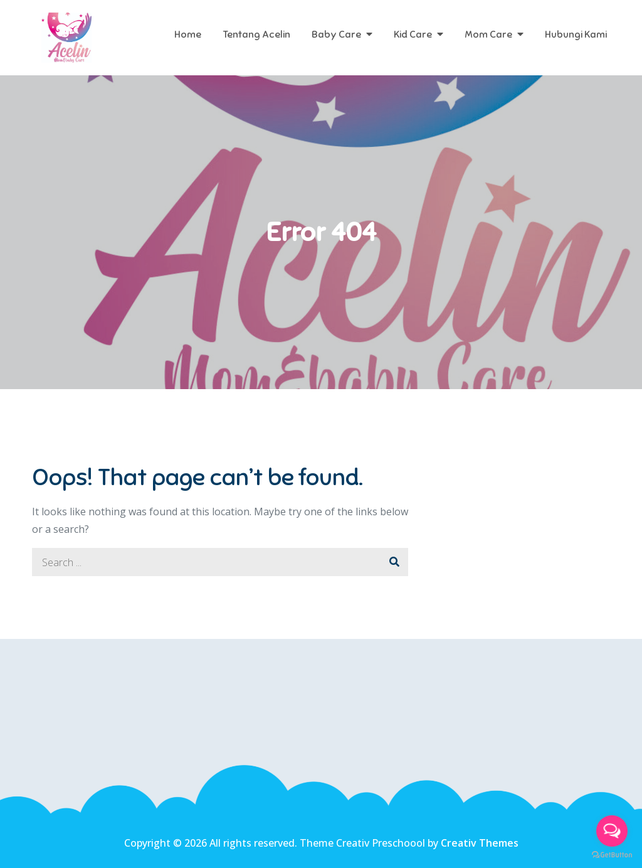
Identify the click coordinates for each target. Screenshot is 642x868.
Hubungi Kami (576, 34)
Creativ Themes (479, 843)
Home (187, 34)
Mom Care (488, 34)
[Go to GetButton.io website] (612, 855)
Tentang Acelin (256, 34)
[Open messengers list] (612, 831)
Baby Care (336, 34)
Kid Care (413, 34)
